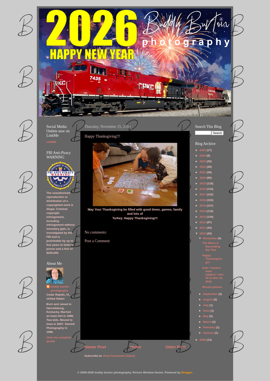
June (206, 310)
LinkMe (51, 141)
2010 (203, 233)
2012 (203, 222)
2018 (203, 188)
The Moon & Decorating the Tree (211, 246)
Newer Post (95, 347)
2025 (203, 150)
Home (135, 347)
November (210, 238)
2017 (203, 194)
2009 (203, 339)
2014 (203, 211)
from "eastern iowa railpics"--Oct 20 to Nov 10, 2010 (212, 274)
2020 (203, 177)
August (208, 299)
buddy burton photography (60, 288)
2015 (203, 205)
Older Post (175, 347)
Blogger (186, 372)
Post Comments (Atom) (119, 355)
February (209, 327)
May (206, 316)
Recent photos (212, 287)
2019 (203, 183)
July (206, 305)
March (207, 321)
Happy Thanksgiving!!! (212, 259)
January (209, 332)
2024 (203, 155)
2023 (203, 161)
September (211, 294)
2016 (203, 200)
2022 (203, 166)
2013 (203, 216)
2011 (203, 227)
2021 (203, 172)
